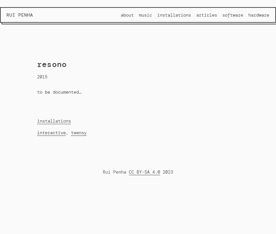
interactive (51, 133)
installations (54, 121)
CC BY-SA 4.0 (144, 172)
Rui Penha (20, 15)
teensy (79, 133)
